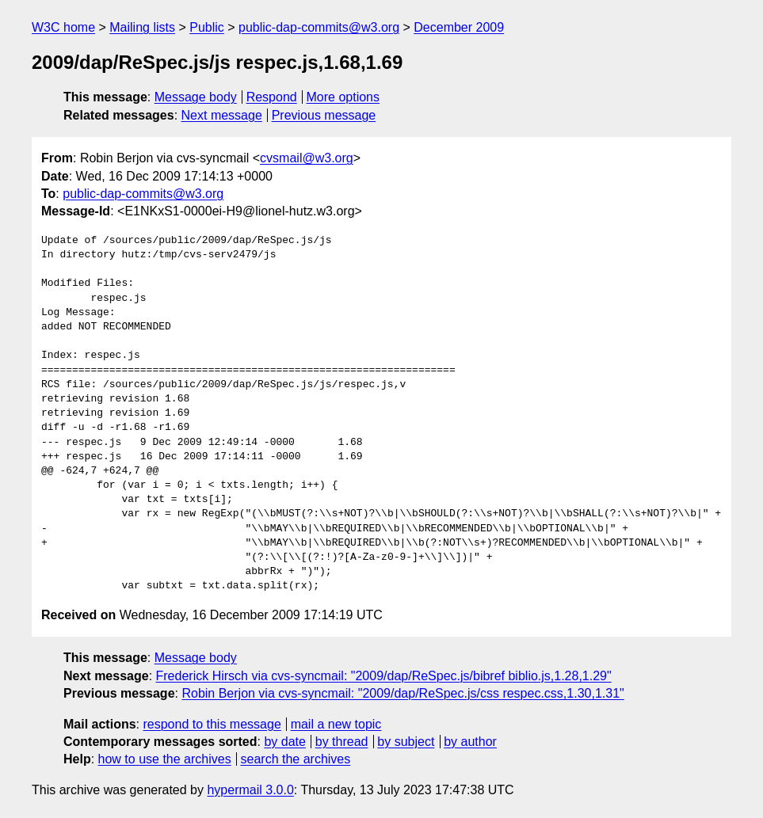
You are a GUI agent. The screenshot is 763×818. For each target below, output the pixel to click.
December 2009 (459, 27)
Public (206, 27)
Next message (221, 115)
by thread (341, 741)
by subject (405, 741)
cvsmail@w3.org (306, 158)
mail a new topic (336, 724)
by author (470, 741)
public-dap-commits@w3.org (318, 27)
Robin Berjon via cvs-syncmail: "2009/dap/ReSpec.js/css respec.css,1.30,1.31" (402, 693)
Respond (271, 97)
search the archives (296, 759)
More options (343, 97)
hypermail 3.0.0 (250, 790)
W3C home (63, 27)
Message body (196, 97)
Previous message (324, 115)
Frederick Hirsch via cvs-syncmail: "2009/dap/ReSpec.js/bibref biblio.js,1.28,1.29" (384, 676)
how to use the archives (164, 759)
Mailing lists (142, 27)
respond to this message (211, 724)
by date (284, 741)
